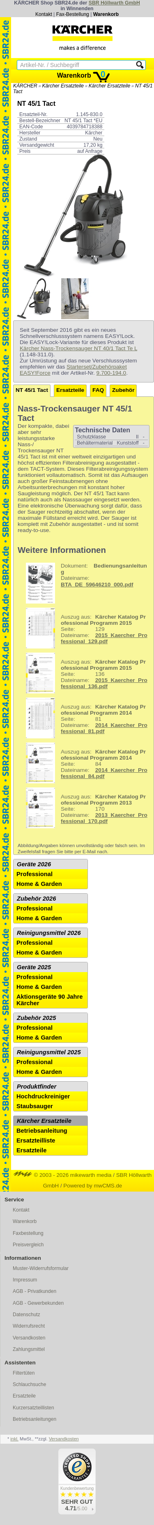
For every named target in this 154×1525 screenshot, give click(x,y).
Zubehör (123, 390)
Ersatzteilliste (35, 1140)
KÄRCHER (25, 86)
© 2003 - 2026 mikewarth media (63, 1175)
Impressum (25, 1280)
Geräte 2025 (34, 967)
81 (83, 718)
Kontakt (43, 14)
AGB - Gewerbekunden (38, 1303)
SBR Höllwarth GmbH (114, 3)
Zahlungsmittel (29, 1349)
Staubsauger (34, 1106)
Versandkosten (29, 1338)
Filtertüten (23, 1373)
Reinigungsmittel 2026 (49, 933)
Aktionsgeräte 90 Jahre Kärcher (49, 999)
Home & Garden (39, 884)
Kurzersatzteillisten (33, 1408)
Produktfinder (36, 1086)
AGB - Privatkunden (34, 1291)
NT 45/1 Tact (32, 390)
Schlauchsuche (29, 1384)
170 (83, 807)
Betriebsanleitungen (34, 1419)
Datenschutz (26, 1314)
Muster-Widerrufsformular (41, 1268)
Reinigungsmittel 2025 (49, 1052)
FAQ (98, 390)
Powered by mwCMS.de (92, 1186)
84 (83, 762)
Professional (34, 874)
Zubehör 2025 (36, 1018)
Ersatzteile (70, 390)
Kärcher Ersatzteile (63, 86)
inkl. (14, 1438)
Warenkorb (106, 14)
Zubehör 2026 (36, 898)
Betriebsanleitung (41, 1130)
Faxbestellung (28, 1233)
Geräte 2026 (34, 864)
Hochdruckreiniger (43, 1096)
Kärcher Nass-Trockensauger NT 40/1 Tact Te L (78, 348)
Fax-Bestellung (72, 14)
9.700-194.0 (111, 373)
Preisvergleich (28, 1245)
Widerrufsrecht (29, 1326)
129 (83, 628)
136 (83, 673)
